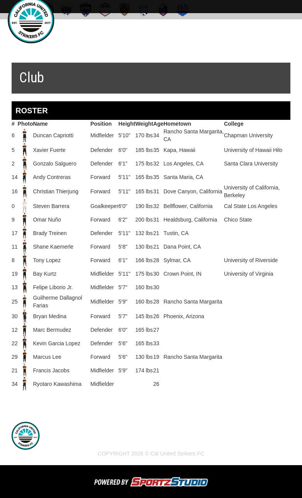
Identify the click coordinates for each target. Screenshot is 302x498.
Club (143, 442)
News (85, 442)
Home (62, 442)
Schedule (114, 442)
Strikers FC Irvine (183, 442)
